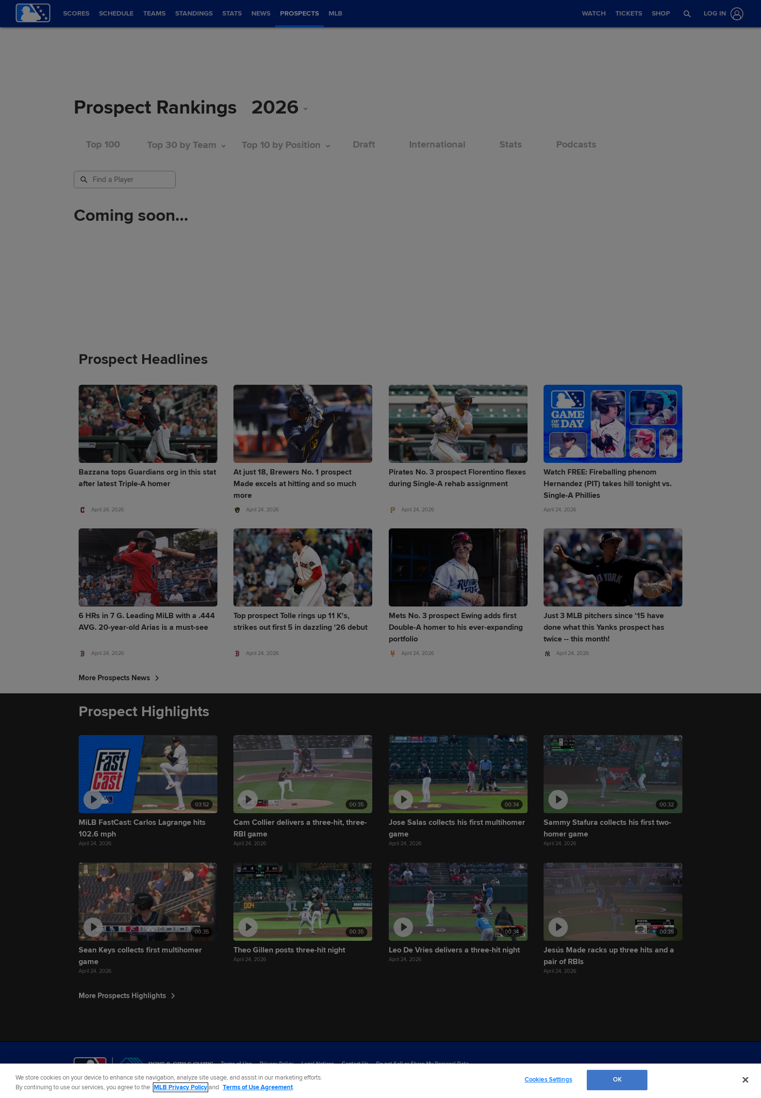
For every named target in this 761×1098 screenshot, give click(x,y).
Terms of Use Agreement (258, 1087)
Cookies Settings (548, 1079)
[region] (380, 1081)
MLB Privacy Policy (180, 1087)
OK (617, 1079)
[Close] (745, 1079)
